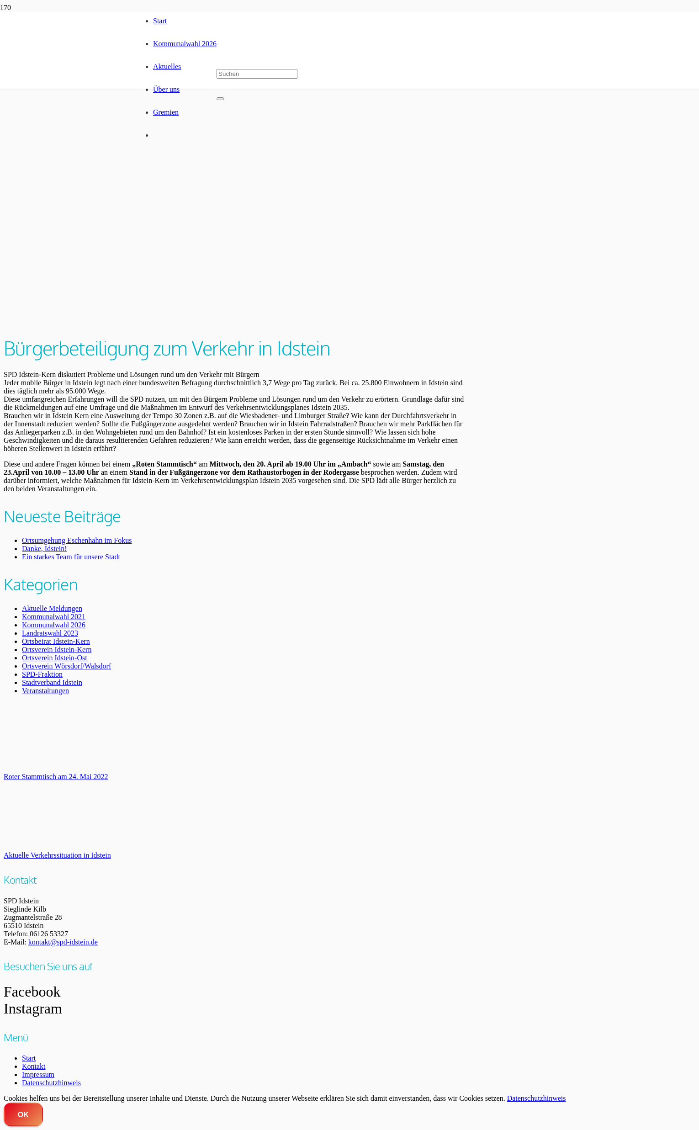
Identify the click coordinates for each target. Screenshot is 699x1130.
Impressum (38, 1074)
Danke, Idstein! (44, 548)
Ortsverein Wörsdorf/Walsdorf (66, 666)
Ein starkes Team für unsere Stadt (71, 557)
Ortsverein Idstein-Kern (56, 649)
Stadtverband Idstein (52, 682)
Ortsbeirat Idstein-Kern (56, 641)
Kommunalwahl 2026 (53, 625)
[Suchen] (257, 74)
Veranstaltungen (45, 691)
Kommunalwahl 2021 (53, 617)
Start (29, 1058)
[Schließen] (220, 98)
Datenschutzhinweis (51, 1083)
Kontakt (34, 1066)
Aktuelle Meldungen (52, 608)
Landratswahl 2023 (50, 633)
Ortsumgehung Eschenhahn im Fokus (77, 540)
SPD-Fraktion (42, 674)
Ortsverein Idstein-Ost (54, 658)
